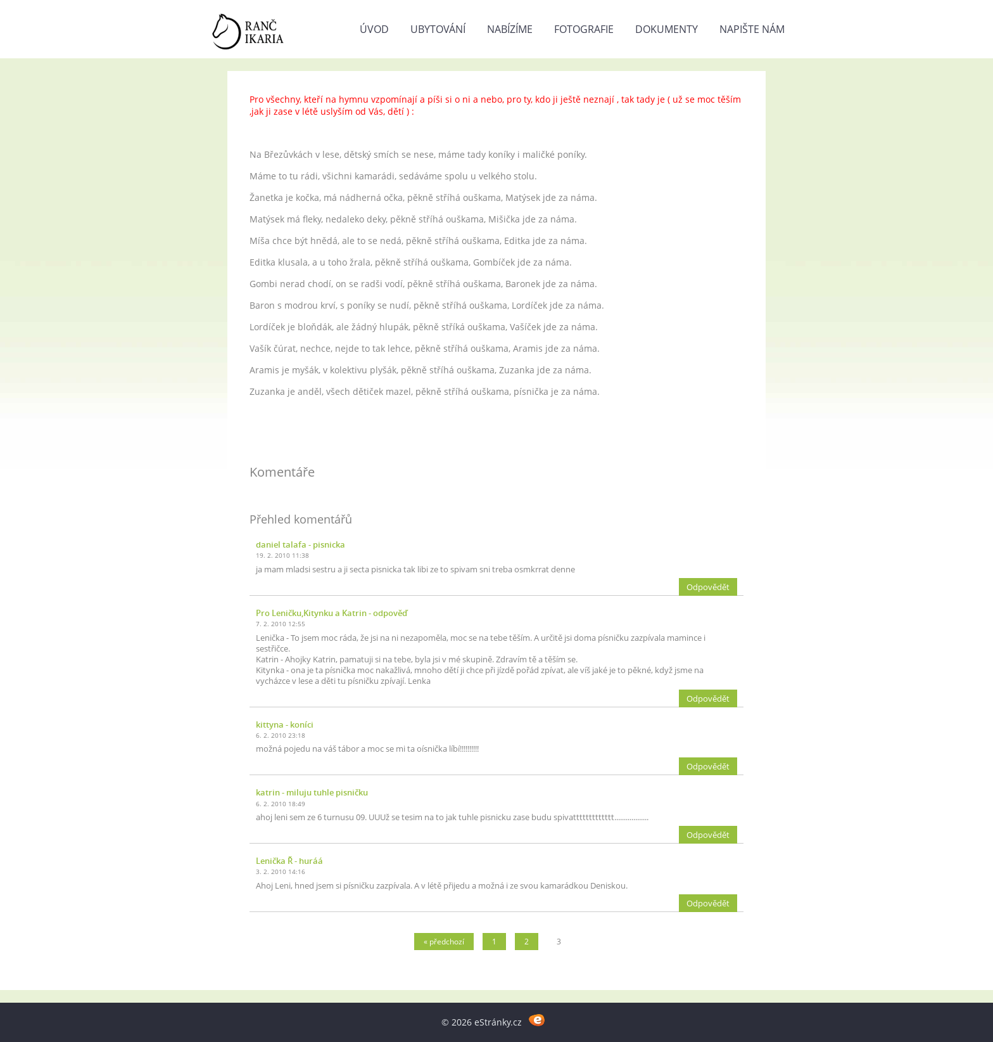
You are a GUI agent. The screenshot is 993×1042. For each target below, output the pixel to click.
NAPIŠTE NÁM (752, 29)
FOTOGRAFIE (584, 29)
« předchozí (444, 941)
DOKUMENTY (666, 29)
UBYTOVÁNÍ (437, 29)
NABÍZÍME (510, 29)
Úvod (374, 29)
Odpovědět (708, 587)
